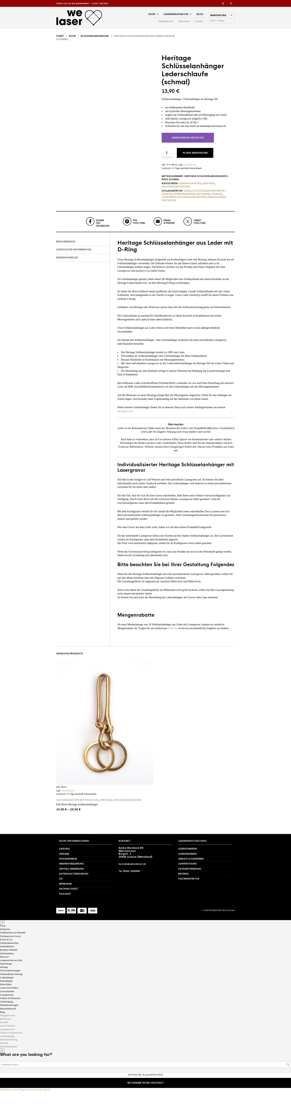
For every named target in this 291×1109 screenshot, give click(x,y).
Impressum (65, 901)
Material (183, 891)
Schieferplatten (7, 971)
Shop (151, 15)
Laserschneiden (187, 866)
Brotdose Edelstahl (8, 967)
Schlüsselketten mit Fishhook (77, 817)
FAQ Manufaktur (188, 896)
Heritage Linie (125, 428)
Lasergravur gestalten (188, 140)
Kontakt (199, 22)
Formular (172, 645)
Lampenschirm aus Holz (11, 978)
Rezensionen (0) (67, 275)
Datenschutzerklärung (74, 891)
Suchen (287, 1082)
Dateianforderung (189, 886)
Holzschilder (6, 1002)
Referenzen (184, 22)
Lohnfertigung (187, 881)
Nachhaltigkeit (68, 906)
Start (60, 39)
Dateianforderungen (9, 1023)
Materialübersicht (8, 1026)
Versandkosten (189, 167)
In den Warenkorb (195, 155)
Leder (187, 193)
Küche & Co (6, 957)
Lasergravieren (187, 871)
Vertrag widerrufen (71, 886)
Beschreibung (65, 259)
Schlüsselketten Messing (11, 991)
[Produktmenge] (167, 155)
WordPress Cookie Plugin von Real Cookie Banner (25, 1107)
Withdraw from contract (145, 1100)
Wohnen (4, 974)
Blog (200, 15)
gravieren (169, 200)
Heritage (208, 186)
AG (61, 896)
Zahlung (64, 866)
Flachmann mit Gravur (10, 954)
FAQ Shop (65, 911)
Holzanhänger (6, 998)
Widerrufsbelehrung (71, 881)
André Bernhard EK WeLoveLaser (219, 928)
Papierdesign (6, 981)
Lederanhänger (190, 186)
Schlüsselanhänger (95, 39)
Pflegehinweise (165, 22)
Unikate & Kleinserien (191, 876)
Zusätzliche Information (73, 267)
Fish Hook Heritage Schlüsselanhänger (77, 822)
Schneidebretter (7, 964)
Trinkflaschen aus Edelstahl (12, 950)
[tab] (83, 260)
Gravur (216, 196)
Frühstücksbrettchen (9, 961)
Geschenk (203, 196)
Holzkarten (5, 947)
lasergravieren (184, 196)
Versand (64, 871)
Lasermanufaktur (176, 15)
